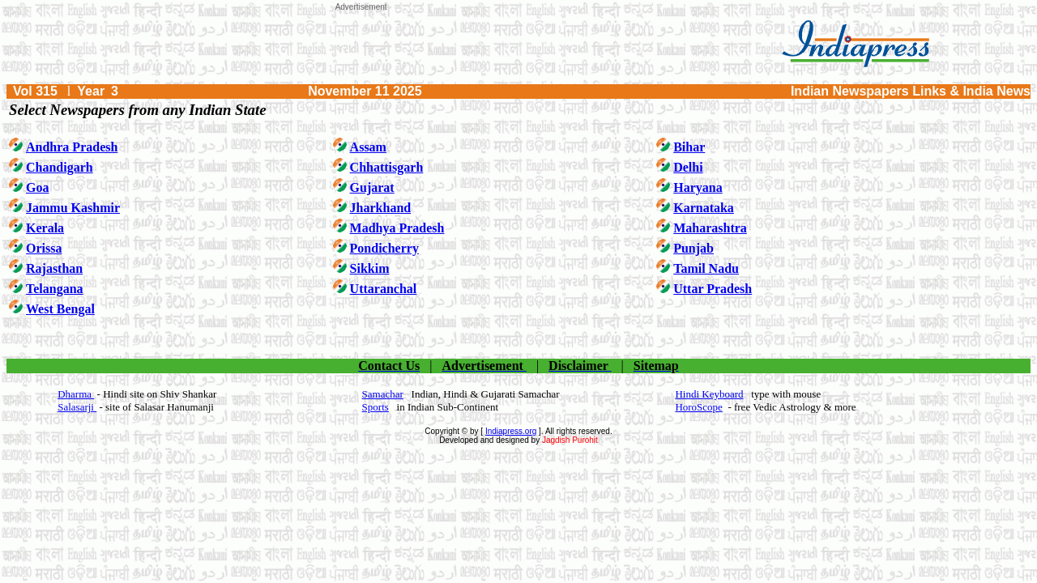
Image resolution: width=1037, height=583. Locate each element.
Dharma (76, 394)
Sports (375, 407)
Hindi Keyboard (709, 394)
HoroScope (699, 407)
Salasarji (77, 407)
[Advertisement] (361, 47)
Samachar (382, 394)
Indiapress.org (510, 431)
